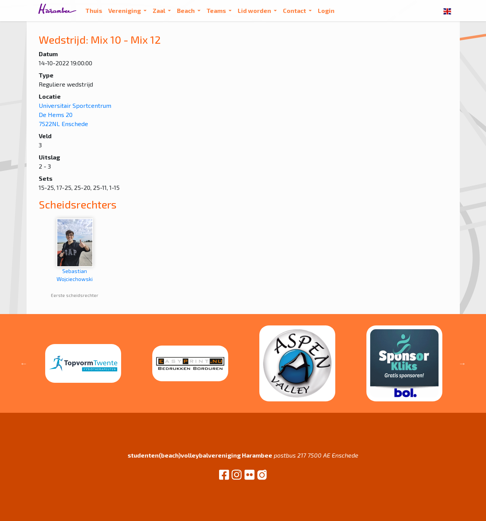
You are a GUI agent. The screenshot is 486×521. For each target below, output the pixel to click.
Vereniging (125, 10)
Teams (217, 10)
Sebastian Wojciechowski (75, 250)
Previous (24, 363)
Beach (186, 10)
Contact (295, 10)
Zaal (159, 10)
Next (462, 363)
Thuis (93, 10)
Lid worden (255, 10)
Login (326, 10)
